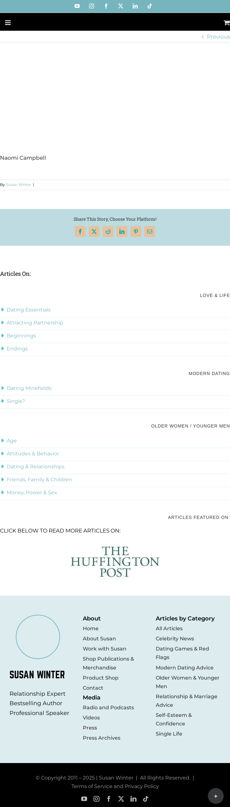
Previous (218, 37)
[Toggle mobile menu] (8, 22)
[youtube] (84, 799)
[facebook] (109, 799)
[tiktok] (146, 799)
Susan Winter (18, 184)
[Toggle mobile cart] (227, 22)
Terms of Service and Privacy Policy (115, 786)
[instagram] (97, 799)
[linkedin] (133, 799)
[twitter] (121, 799)
